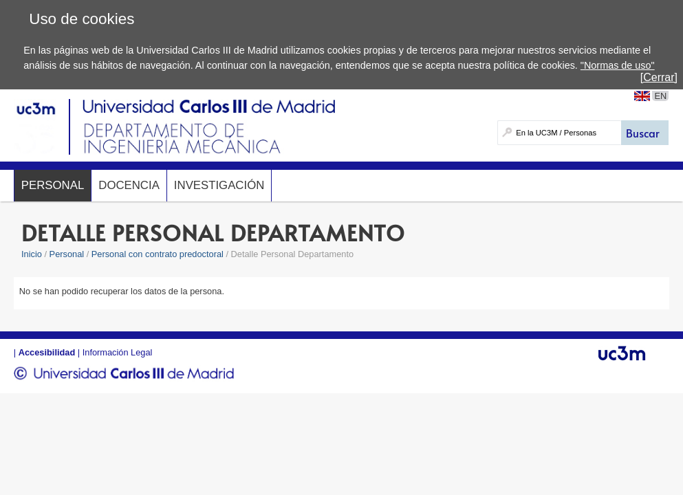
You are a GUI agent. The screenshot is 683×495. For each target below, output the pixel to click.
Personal (52, 185)
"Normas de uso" (618, 65)
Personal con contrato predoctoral (157, 254)
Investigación (219, 185)
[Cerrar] (658, 77)
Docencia (129, 185)
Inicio (31, 254)
